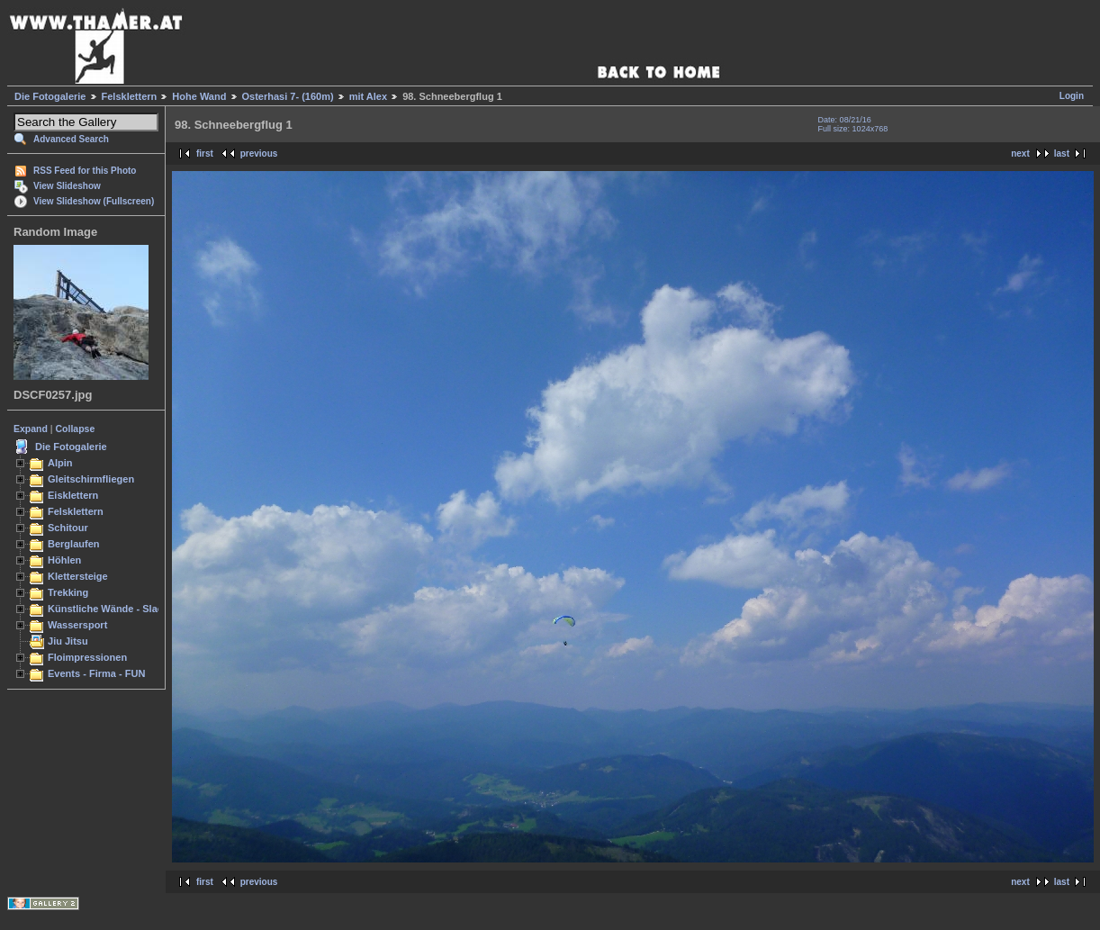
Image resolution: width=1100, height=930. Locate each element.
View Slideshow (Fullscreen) (93, 201)
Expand (31, 428)
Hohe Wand (199, 96)
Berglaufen (74, 543)
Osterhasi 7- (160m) (288, 96)
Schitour (68, 527)
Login (1071, 96)
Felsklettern (130, 96)
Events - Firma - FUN (96, 673)
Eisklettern (73, 495)
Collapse (75, 428)
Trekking (68, 592)
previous (259, 153)
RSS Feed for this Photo (84, 171)
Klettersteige (78, 576)
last (1061, 153)
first (204, 153)
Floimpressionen (87, 657)
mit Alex (368, 96)
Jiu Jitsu (68, 641)
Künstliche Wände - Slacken (114, 608)
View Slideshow (67, 186)
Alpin (60, 462)
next (1020, 153)
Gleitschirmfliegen (91, 479)
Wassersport (77, 624)
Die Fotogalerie (50, 96)
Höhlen (64, 560)
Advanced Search (71, 139)
